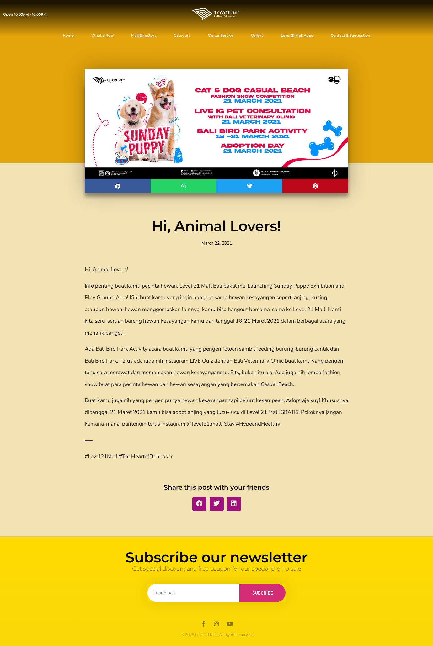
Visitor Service (220, 35)
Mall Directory (143, 35)
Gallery (257, 35)
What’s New (102, 35)
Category (182, 35)
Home (68, 35)
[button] (118, 186)
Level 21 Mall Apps (297, 35)
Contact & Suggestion (350, 35)
